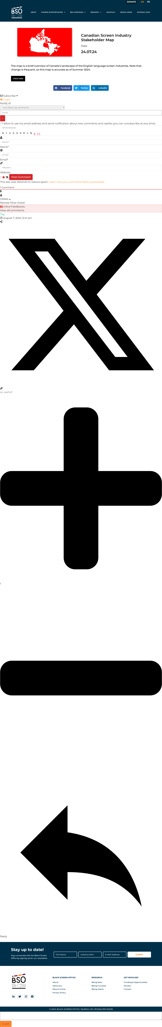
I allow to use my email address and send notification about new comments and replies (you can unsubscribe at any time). (79, 123)
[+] (38, 133)
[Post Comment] (21, 177)
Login (5, 99)
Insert (5, 1023)
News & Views (126, 12)
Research (96, 12)
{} (34, 133)
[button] (62, 88)
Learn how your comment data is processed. (77, 181)
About (33, 12)
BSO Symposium (78, 12)
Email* (4, 159)
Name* (4, 147)
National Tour (143, 12)
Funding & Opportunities (53, 12)
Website (5, 172)
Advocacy (110, 12)
